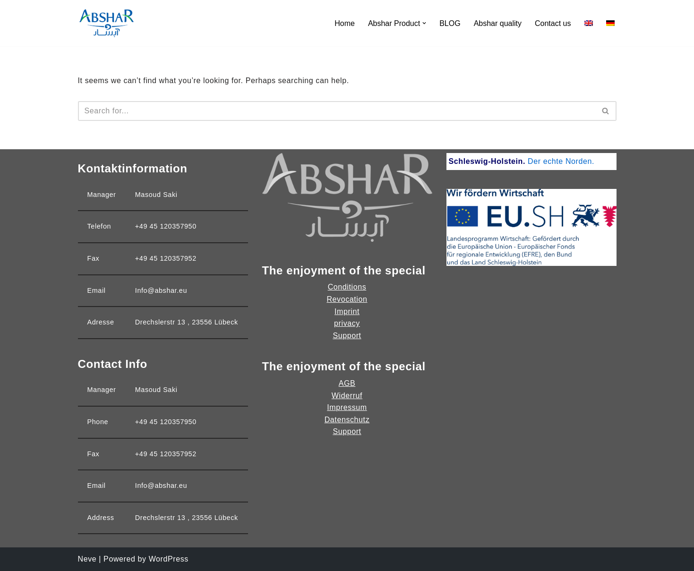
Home (344, 23)
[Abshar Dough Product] (106, 23)
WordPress (168, 559)
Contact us (553, 23)
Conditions (347, 287)
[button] (424, 23)
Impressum (347, 407)
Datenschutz (347, 420)
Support (347, 336)
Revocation (346, 299)
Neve (87, 559)
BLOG (449, 23)
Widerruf (347, 396)
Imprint (347, 311)
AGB (347, 383)
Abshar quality (498, 23)
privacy (347, 323)
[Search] (336, 111)
